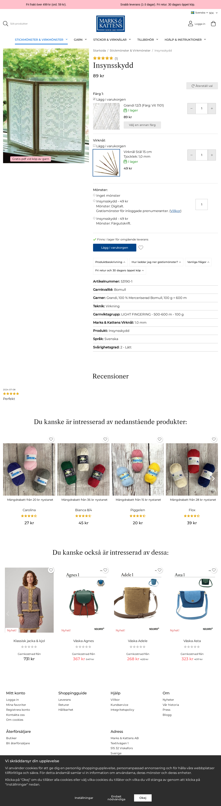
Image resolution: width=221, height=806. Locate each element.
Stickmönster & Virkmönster (41, 39)
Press (166, 710)
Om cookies (14, 720)
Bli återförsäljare (18, 743)
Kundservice (119, 704)
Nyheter (168, 700)
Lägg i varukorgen (111, 99)
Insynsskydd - (138, 203)
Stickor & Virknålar (112, 39)
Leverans (64, 700)
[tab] (111, 262)
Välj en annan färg (142, 125)
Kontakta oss (15, 714)
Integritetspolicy (122, 710)
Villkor (175, 211)
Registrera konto (18, 710)
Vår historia (171, 704)
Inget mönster (108, 196)
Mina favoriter (16, 704)
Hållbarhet (65, 710)
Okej (142, 798)
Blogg (167, 714)
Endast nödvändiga (116, 798)
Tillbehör (148, 39)
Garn (80, 39)
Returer (63, 704)
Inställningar (84, 798)
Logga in (12, 700)
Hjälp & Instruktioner (185, 39)
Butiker (11, 738)
